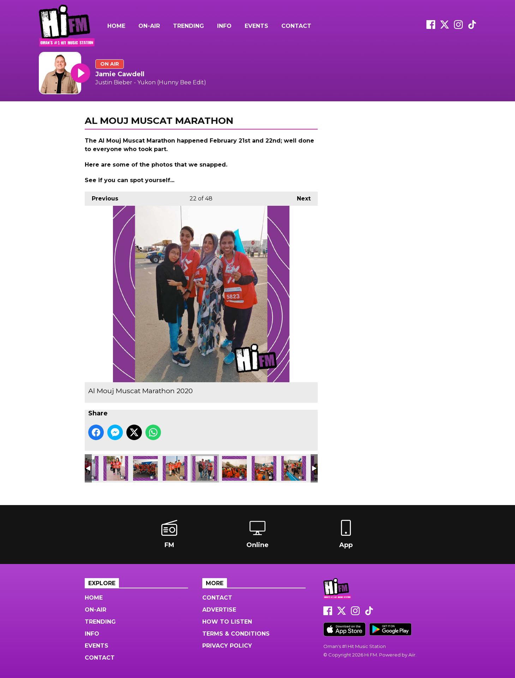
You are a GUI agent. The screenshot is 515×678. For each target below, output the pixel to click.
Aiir (411, 655)
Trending (188, 26)
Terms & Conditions (236, 633)
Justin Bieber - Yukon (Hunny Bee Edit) (150, 82)
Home (116, 26)
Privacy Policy (227, 645)
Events (256, 26)
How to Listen (227, 621)
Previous (101, 197)
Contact (296, 26)
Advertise (219, 609)
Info (224, 26)
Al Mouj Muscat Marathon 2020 (115, 468)
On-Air (149, 26)
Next (300, 197)
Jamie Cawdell (119, 74)
